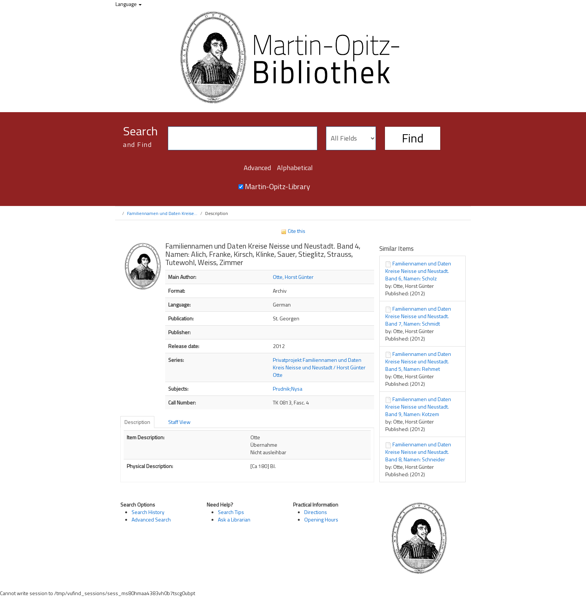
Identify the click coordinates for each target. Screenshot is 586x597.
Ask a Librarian (234, 519)
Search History (148, 512)
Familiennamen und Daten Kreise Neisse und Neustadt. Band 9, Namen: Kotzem (418, 406)
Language (128, 4)
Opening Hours (321, 519)
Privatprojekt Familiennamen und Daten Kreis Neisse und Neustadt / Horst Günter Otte (319, 367)
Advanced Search (151, 519)
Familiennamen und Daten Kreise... (162, 213)
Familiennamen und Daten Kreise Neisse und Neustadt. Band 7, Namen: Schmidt (418, 316)
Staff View (179, 422)
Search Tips (231, 512)
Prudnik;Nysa (287, 389)
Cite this (293, 231)
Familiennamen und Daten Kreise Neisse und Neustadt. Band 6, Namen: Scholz (418, 270)
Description (137, 422)
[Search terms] (242, 138)
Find (412, 138)
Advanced (257, 168)
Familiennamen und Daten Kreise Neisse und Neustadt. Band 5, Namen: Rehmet (418, 361)
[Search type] (351, 138)
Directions (315, 512)
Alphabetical (295, 168)
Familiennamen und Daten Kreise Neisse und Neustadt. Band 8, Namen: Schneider (418, 451)
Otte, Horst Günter (293, 277)
